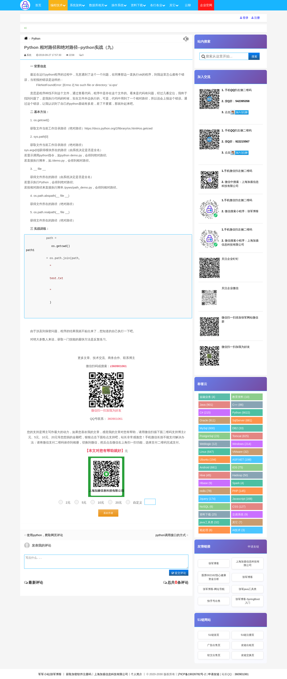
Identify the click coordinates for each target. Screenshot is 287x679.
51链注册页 (247, 634)
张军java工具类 (248, 589)
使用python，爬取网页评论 (45, 535)
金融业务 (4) (207, 396)
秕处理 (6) (206, 530)
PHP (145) (238, 491)
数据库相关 (98, 5)
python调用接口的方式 (171, 535)
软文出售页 (213, 655)
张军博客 (214, 563)
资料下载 (138, 5)
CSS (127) (238, 506)
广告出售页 (213, 645)
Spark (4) (238, 483)
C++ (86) (237, 404)
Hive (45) (205, 475)
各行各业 (157, 5)
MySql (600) (207, 428)
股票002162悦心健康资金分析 (213, 577)
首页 (38, 5)
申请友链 (253, 546)
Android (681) (208, 467)
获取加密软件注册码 (78, 674)
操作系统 (119, 5)
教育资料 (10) (240, 396)
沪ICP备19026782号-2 (192, 674)
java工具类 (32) (209, 522)
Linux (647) (207, 451)
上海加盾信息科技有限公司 (247, 563)
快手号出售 (213, 600)
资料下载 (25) (208, 514)
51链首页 (213, 634)
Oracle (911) (207, 420)
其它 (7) (237, 522)
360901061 (241, 674)
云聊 (188, 5)
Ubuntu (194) (208, 459)
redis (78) (206, 491)
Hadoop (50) (240, 475)
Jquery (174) (208, 498)
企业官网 (206, 5)
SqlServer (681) (242, 420)
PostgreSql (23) (209, 436)
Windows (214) (241, 443)
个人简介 (136, 674)
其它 (174, 5)
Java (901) (206, 404)
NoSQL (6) (206, 506)
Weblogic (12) (208, 443)
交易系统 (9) (240, 514)
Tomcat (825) (240, 436)
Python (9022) (241, 412)
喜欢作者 (108, 513)
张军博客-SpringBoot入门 (247, 601)
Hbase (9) (206, 483)
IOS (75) (237, 467)
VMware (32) (240, 451)
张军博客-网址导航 (214, 589)
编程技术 (58, 5)
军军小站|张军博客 (50, 674)
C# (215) (205, 412)
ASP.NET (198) (241, 459)
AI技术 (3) (238, 530)
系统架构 (77, 5)
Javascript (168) (242, 498)
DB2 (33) (238, 428)
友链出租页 (247, 645)
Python (36, 38)
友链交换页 (247, 655)
